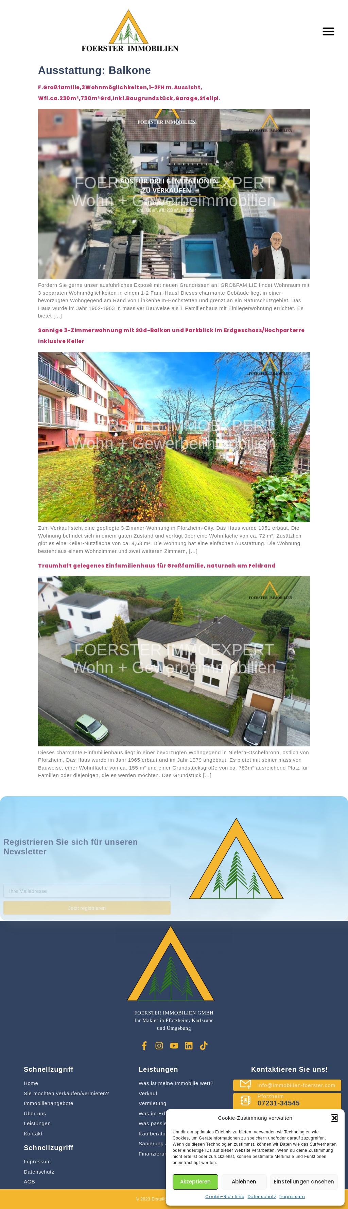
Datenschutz (262, 1196)
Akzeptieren (195, 1181)
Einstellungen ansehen (304, 1181)
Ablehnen (244, 1181)
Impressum (292, 1196)
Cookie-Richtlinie (224, 1196)
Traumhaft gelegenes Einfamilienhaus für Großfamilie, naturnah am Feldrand (157, 565)
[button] (334, 1118)
